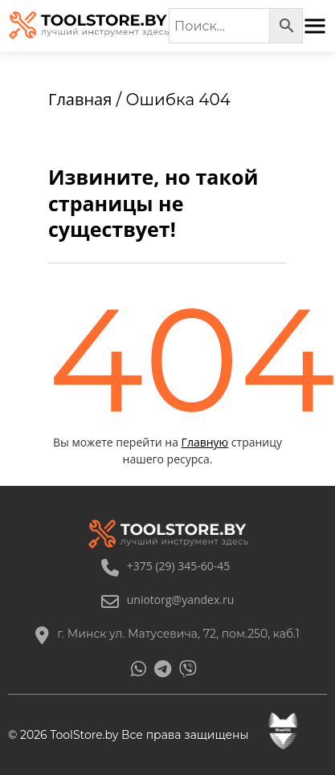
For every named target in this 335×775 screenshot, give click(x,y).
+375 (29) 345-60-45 (166, 565)
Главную (205, 442)
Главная (80, 99)
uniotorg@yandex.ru (168, 599)
